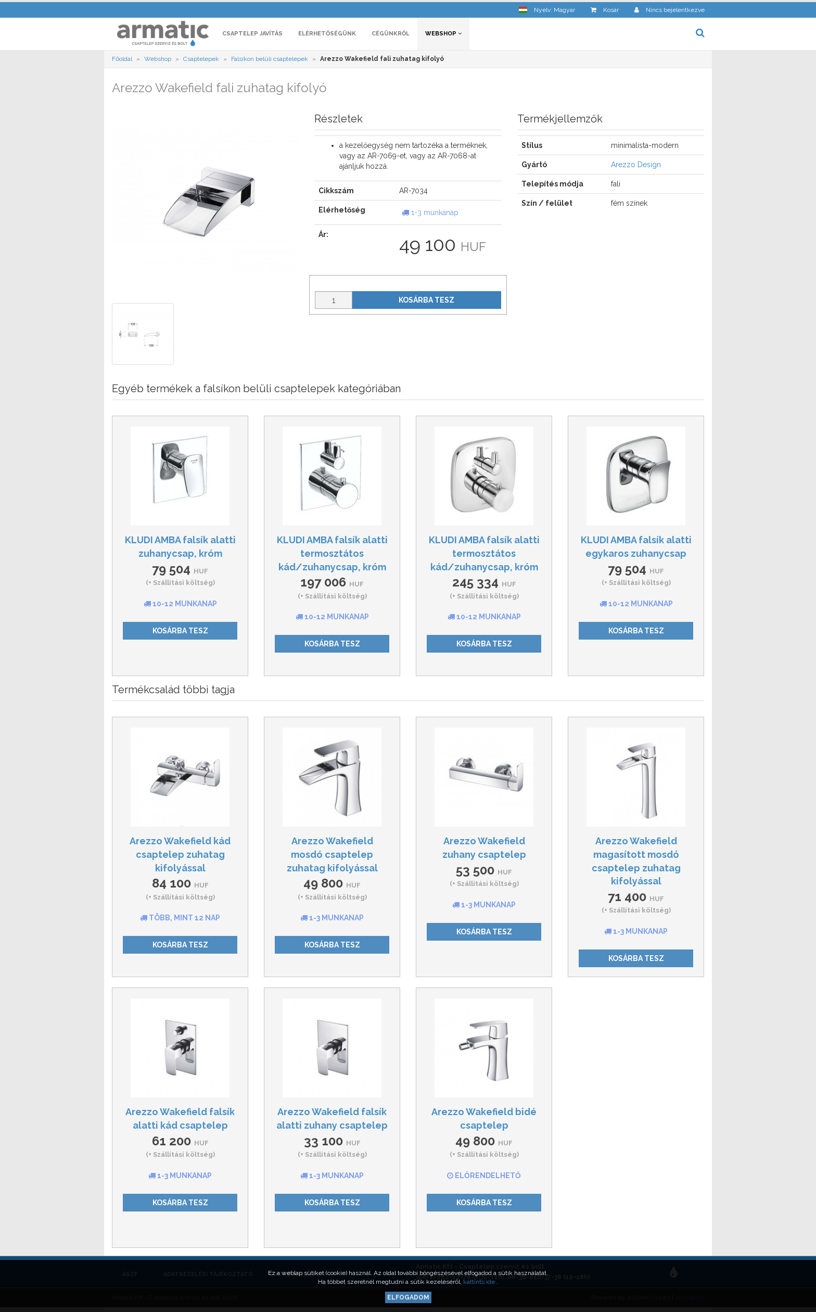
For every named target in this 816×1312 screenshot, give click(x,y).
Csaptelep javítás (252, 35)
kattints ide (479, 1281)
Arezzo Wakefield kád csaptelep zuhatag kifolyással (180, 855)
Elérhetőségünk (327, 35)
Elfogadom (408, 1297)
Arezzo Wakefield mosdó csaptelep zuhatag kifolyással (332, 855)
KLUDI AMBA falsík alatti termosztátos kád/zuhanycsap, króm (332, 554)
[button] (547, 8)
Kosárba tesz (426, 301)
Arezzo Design (636, 167)
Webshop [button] (443, 35)
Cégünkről (391, 35)
